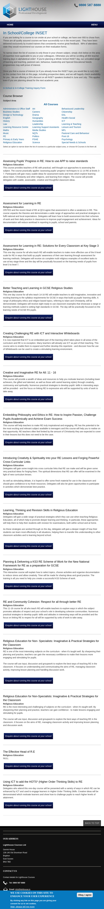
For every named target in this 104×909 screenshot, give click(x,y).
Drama (35, 115)
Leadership (37, 124)
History (6, 121)
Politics (35, 136)
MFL (64, 130)
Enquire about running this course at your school (28, 188)
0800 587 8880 (90, 5)
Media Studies (39, 130)
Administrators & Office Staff (16, 108)
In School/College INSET (25, 33)
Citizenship (67, 112)
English (6, 118)
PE (4, 136)
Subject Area (9, 100)
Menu (94, 24)
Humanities (37, 121)
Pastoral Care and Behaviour (75, 133)
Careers (36, 112)
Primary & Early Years (13, 139)
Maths (6, 130)
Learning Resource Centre (15, 127)
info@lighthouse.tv (22, 889)
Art (33, 108)
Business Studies (11, 112)
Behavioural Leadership (73, 108)
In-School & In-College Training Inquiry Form (24, 88)
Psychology (67, 139)
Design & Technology (13, 115)
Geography (37, 118)
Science (36, 142)
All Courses (51, 104)
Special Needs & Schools (74, 142)
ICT (63, 121)
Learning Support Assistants (45, 127)
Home (10, 24)
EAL (64, 115)
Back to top (92, 823)
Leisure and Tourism (71, 127)
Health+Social (68, 118)
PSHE (35, 139)
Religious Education (12, 142)
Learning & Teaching (71, 124)
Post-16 (65, 136)
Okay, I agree (84, 895)
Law (5, 124)
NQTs (35, 133)
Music (6, 133)
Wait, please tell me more (22, 906)
